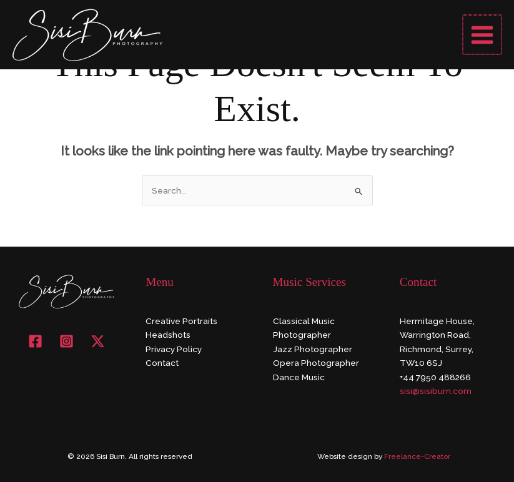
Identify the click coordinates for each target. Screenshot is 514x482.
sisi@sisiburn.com (436, 391)
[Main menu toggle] (483, 35)
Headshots (168, 335)
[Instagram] (66, 341)
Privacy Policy (174, 349)
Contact (162, 363)
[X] (98, 341)
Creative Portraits (181, 321)
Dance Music (299, 377)
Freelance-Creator (417, 456)
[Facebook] (35, 341)
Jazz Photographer (312, 349)
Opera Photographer (316, 363)
